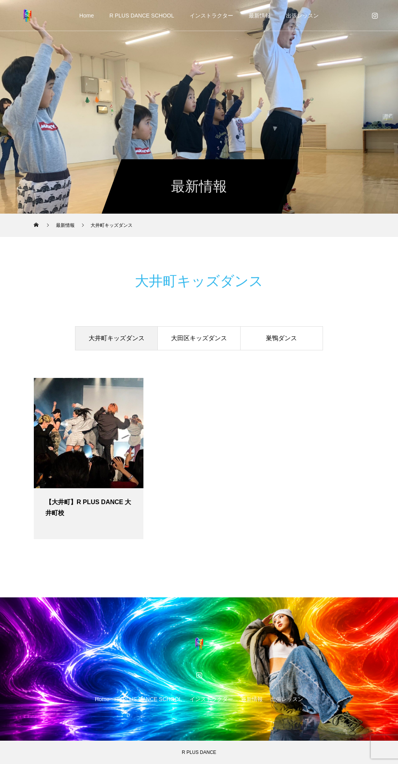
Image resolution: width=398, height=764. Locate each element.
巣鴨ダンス (281, 338)
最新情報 (260, 15)
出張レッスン (302, 15)
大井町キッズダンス (117, 338)
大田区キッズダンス (199, 338)
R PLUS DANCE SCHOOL (141, 15)
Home (86, 15)
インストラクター (211, 15)
